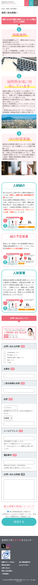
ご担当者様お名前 (14, 383)
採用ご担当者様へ (7, 571)
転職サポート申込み (8, 562)
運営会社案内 (6, 565)
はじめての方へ (24, 565)
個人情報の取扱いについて (19, 506)
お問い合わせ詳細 (14, 474)
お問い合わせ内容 (14, 346)
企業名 (9, 369)
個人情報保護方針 (24, 562)
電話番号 (10, 455)
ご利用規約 (5, 574)
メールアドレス (13, 431)
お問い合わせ (6, 568)
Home (3, 8)
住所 (8, 399)
